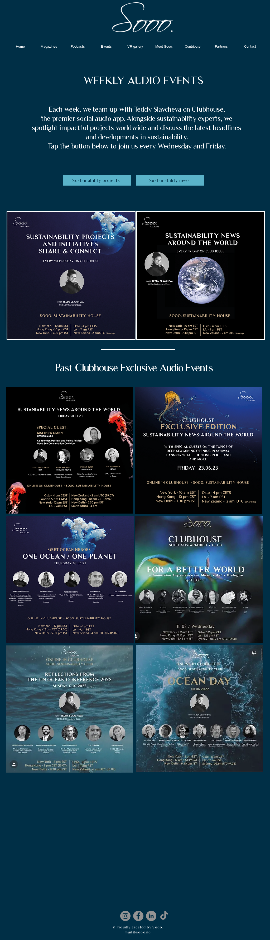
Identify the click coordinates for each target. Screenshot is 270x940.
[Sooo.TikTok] (164, 916)
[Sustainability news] (170, 180)
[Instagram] (125, 916)
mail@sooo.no (138, 932)
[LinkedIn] (151, 916)
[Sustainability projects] (97, 180)
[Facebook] (138, 916)
